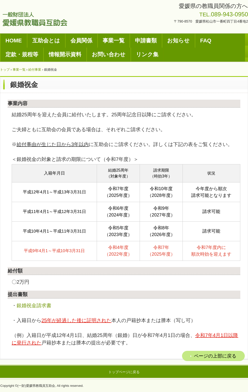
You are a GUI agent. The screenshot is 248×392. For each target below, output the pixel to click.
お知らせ (178, 40)
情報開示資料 (65, 54)
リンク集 (147, 54)
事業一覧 (113, 40)
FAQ (205, 40)
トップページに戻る (124, 372)
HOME (13, 40)
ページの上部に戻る (215, 356)
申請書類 (146, 40)
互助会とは (46, 40)
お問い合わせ (108, 54)
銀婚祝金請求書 (34, 305)
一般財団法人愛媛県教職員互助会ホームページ (35, 19)
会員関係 (81, 40)
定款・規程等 (21, 54)
